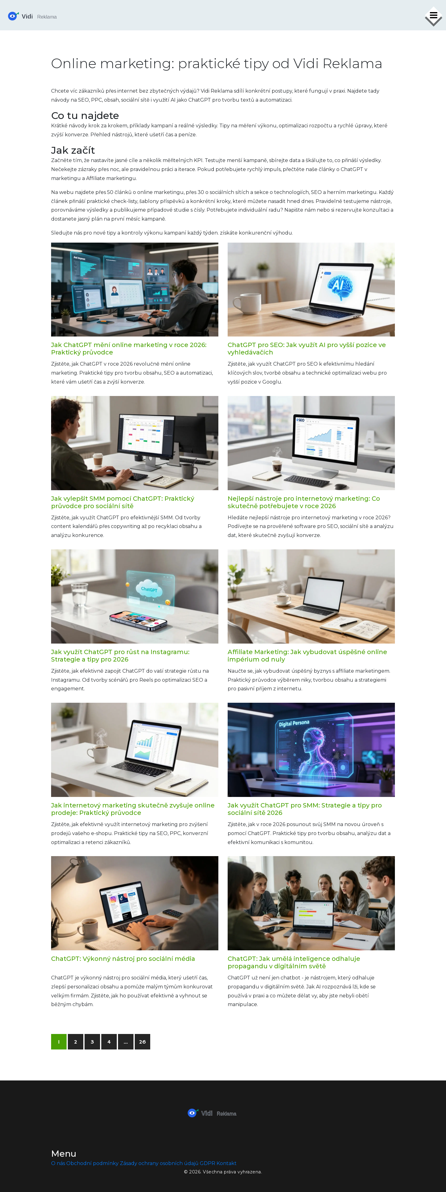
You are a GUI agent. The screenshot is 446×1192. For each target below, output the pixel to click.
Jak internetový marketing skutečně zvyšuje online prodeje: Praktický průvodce (133, 809)
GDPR (207, 1163)
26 (142, 1042)
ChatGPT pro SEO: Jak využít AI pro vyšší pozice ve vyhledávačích (307, 348)
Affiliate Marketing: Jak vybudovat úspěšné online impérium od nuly (307, 655)
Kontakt (226, 1163)
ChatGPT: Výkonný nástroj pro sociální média (123, 958)
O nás (58, 1163)
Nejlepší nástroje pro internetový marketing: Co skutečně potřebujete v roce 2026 (304, 502)
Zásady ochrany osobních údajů (159, 1163)
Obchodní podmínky (92, 1163)
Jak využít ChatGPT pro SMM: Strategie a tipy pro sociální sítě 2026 (305, 809)
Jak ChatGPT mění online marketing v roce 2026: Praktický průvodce (129, 348)
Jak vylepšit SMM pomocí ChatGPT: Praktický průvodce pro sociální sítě (122, 502)
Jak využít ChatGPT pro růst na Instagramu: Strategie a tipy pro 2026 (120, 655)
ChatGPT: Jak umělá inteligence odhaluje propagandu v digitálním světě (294, 962)
